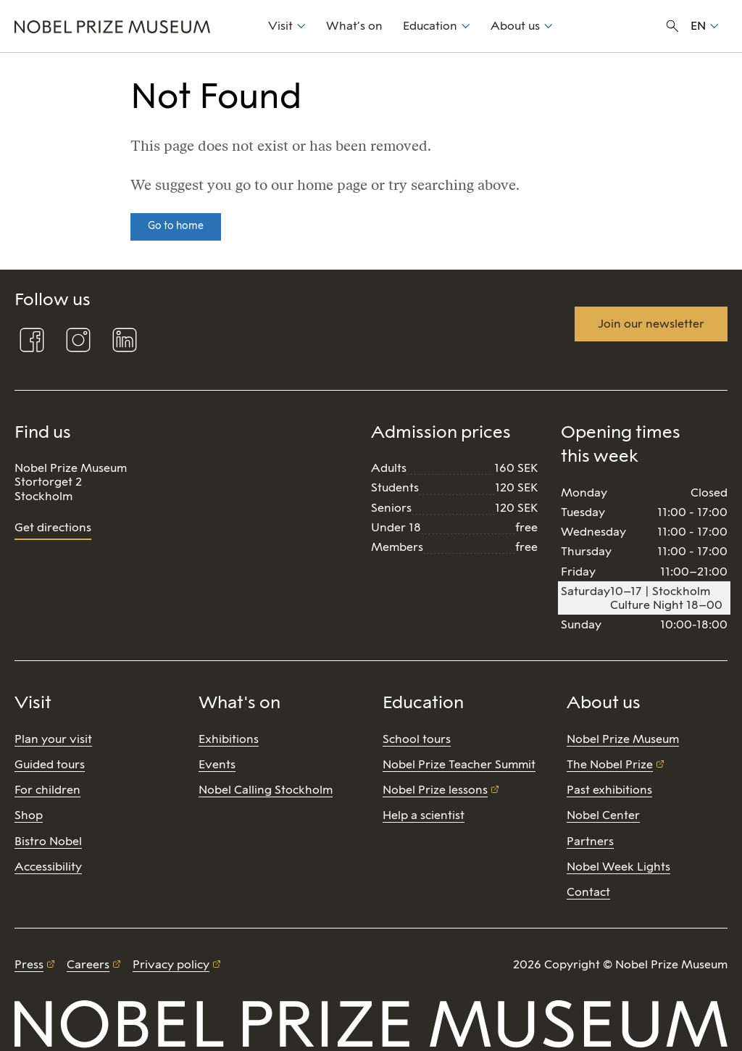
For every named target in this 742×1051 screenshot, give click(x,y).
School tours (417, 739)
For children (47, 790)
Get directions (52, 527)
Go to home (176, 226)
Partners (590, 841)
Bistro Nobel (48, 841)
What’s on (354, 26)
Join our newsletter (651, 324)
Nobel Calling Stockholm (266, 790)
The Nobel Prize (610, 764)
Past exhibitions (609, 790)
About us (515, 26)
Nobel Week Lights (618, 866)
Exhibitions (229, 739)
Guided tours (49, 764)
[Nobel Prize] (133, 26)
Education (430, 26)
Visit (280, 26)
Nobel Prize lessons (435, 790)
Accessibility (48, 866)
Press (28, 964)
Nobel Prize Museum (623, 739)
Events (217, 764)
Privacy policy (171, 964)
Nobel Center (603, 815)
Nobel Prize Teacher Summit (459, 764)
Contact (588, 892)
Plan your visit (53, 739)
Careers (88, 964)
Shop (28, 815)
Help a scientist (423, 815)
